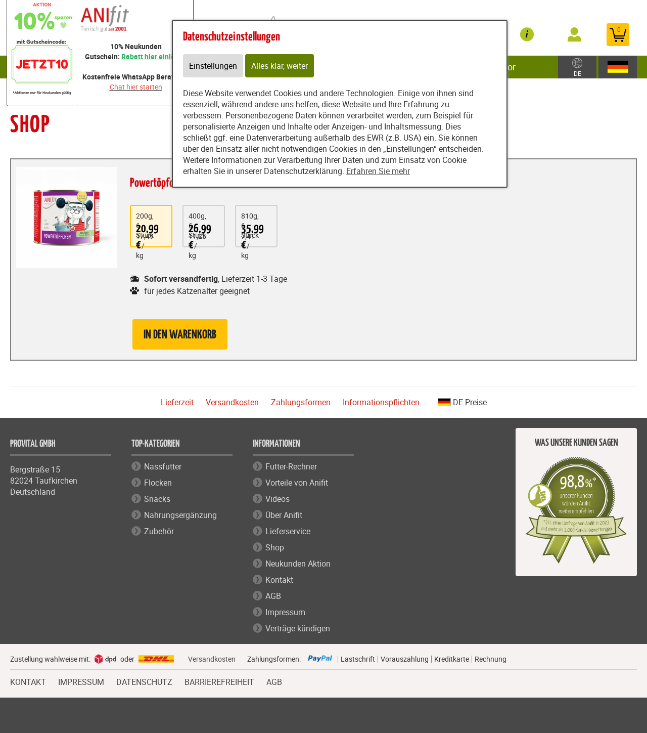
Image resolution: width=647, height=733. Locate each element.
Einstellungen (213, 65)
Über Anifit (283, 515)
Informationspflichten (381, 402)
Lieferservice (287, 531)
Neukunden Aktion (298, 563)
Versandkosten (232, 402)
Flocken (158, 482)
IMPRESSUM (81, 680)
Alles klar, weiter (279, 65)
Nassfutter (162, 466)
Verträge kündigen (297, 628)
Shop (274, 547)
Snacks (157, 498)
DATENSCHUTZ (144, 680)
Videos (277, 498)
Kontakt (279, 579)
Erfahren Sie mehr (378, 171)
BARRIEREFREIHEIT (219, 680)
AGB (273, 595)
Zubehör (159, 531)
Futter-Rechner (291, 466)
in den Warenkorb (180, 335)
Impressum (285, 612)
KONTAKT (28, 680)
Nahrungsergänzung (180, 515)
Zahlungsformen (301, 402)
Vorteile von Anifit (296, 482)
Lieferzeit (177, 402)
